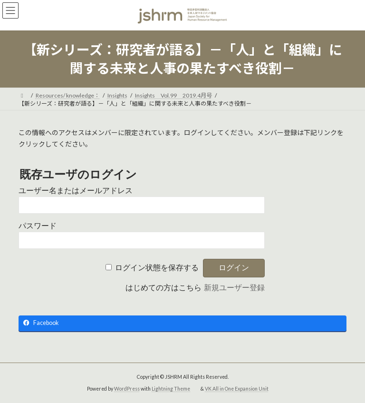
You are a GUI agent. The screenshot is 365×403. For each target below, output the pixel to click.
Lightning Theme (171, 388)
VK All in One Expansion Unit (237, 388)
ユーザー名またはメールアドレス (76, 191)
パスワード (38, 226)
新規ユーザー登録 (234, 288)
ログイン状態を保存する (157, 268)
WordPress (127, 388)
